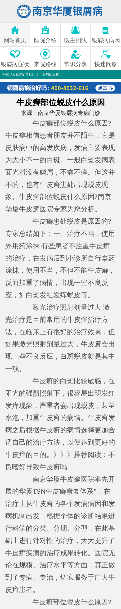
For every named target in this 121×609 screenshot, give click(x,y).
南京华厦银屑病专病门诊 (20, 74)
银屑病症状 (50, 74)
